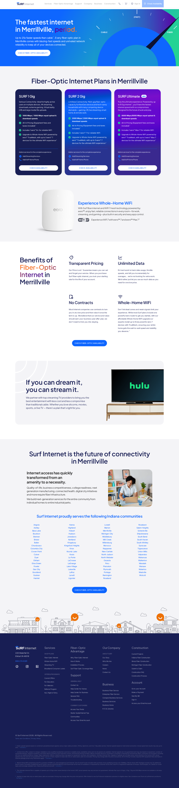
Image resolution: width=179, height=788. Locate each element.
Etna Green (36, 563)
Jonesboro (71, 537)
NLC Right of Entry (51, 693)
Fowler (36, 566)
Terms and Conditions (22, 738)
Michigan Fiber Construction (141, 665)
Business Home (108, 705)
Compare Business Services (112, 698)
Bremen (36, 537)
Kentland (71, 539)
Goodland (36, 572)
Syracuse (142, 545)
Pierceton (107, 566)
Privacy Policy (36, 738)
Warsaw (142, 566)
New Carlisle (107, 551)
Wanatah (142, 563)
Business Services (109, 701)
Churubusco (36, 545)
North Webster (107, 557)
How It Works (75, 661)
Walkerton (142, 560)
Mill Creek (107, 539)
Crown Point (36, 551)
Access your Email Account (141, 703)
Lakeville (71, 569)
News (105, 669)
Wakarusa (142, 557)
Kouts (72, 554)
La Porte (71, 557)
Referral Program (50, 689)
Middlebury (107, 537)
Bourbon (36, 534)
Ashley (36, 528)
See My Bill (136, 696)
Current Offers (49, 678)
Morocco (107, 545)
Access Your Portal (77, 709)
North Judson (107, 554)
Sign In (134, 700)
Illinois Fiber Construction (140, 661)
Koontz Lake (72, 551)
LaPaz (71, 572)
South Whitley (142, 542)
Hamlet (36, 578)
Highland (72, 528)
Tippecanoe (142, 548)
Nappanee (107, 548)
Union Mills (142, 551)
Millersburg (107, 542)
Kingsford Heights (71, 545)
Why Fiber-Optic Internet (79, 658)
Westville (142, 572)
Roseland (107, 578)
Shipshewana (142, 534)
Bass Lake (36, 531)
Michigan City (107, 534)
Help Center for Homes (79, 689)
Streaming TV (49, 665)
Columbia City (36, 548)
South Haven (142, 539)
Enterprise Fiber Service (111, 694)
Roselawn (142, 525)
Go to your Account (138, 689)
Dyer (36, 557)
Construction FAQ (138, 672)
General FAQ (75, 696)
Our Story (106, 658)
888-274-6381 (21, 661)
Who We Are (107, 661)
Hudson (72, 534)
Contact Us (74, 685)
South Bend (142, 537)
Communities (75, 717)
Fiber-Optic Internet (51, 658)
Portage (107, 572)
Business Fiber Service (111, 690)
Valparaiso (142, 554)
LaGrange (72, 563)
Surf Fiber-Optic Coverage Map (82, 669)
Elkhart (36, 560)
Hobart (72, 531)
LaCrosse (72, 560)
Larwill (72, 575)
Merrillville (107, 531)
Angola (36, 525)
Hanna (72, 525)
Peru (107, 563)
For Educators (49, 682)
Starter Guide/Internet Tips (80, 713)
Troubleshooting (76, 700)
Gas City (36, 569)
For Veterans (48, 685)
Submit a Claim (137, 669)
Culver (36, 554)
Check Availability (38, 168)
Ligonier (71, 578)
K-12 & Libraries (108, 709)
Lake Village (72, 566)
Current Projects (137, 654)
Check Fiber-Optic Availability (34, 53)
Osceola (107, 560)
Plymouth (107, 569)
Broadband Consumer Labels (54, 669)
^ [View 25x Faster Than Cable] (53, 37)
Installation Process (77, 665)
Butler (36, 542)
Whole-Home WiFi (50, 661)
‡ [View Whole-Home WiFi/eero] (56, 140)
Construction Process (139, 676)
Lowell (107, 525)
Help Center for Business (79, 692)
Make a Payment (138, 692)
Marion (107, 528)
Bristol (36, 539)
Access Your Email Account (80, 720)
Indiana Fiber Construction (141, 658)
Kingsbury (72, 542)
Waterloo (142, 569)
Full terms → (23, 747)
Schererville (142, 531)
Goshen (36, 575)
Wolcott (142, 575)
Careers (105, 665)
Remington (107, 575)
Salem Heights (143, 528)
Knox (72, 548)
